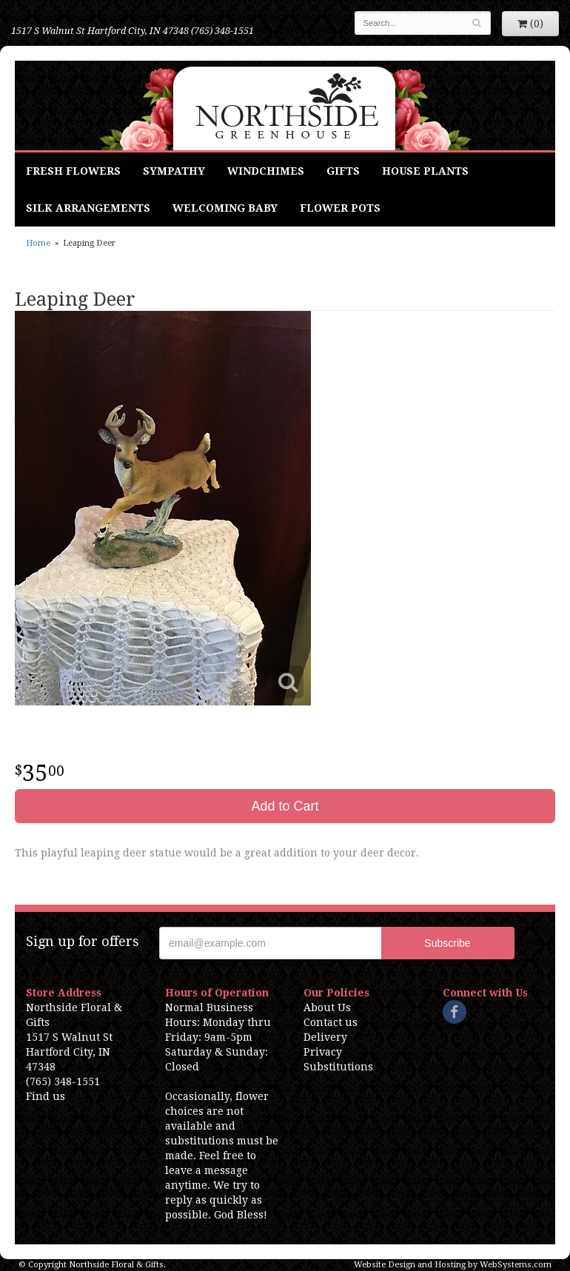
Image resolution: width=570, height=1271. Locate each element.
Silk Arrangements (88, 208)
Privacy (323, 1052)
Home (38, 243)
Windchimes (265, 171)
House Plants (425, 171)
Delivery (325, 1037)
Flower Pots (340, 208)
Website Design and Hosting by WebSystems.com (452, 1265)
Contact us (331, 1022)
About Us (327, 1007)
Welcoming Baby (225, 208)
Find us (45, 1096)
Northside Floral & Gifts (285, 105)
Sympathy (174, 171)
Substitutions (338, 1067)
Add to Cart (284, 806)
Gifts (343, 171)
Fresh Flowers (73, 171)
